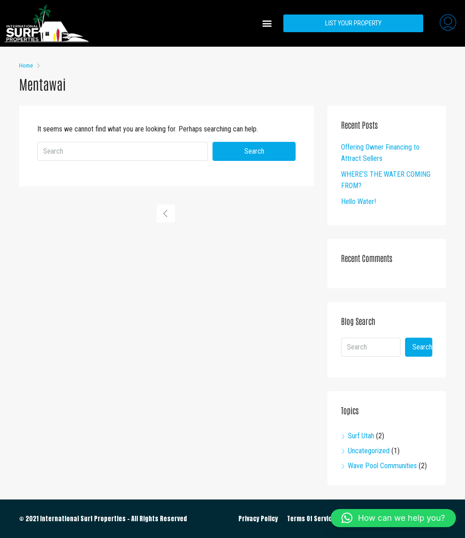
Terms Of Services (313, 518)
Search (254, 151)
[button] (266, 23)
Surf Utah (361, 435)
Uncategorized (369, 450)
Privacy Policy (258, 518)
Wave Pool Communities (382, 465)
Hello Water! (358, 201)
